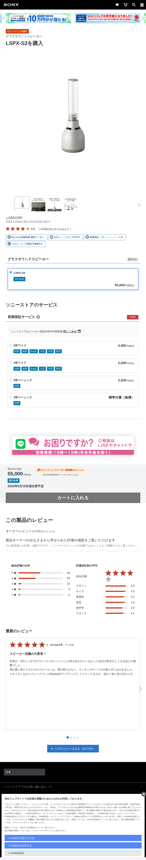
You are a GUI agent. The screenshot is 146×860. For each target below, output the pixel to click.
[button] (5, 18)
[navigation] (142, 5)
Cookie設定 (17, 852)
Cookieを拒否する (21, 845)
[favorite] (117, 5)
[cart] (125, 5)
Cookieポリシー (34, 827)
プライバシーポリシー (42, 830)
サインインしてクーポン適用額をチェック (62, 470)
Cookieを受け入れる (22, 838)
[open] (134, 5)
